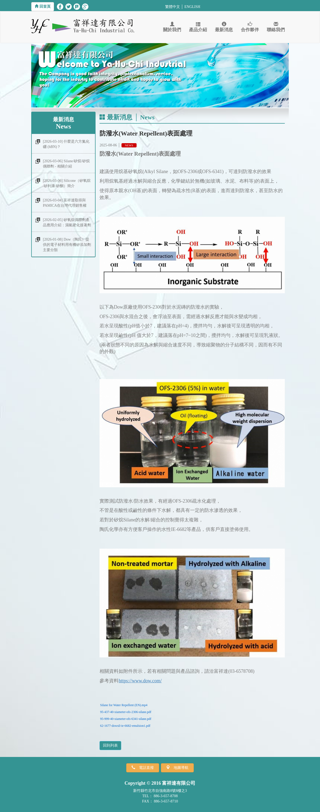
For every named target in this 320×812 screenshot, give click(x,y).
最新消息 (224, 27)
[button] (42, 6)
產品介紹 (198, 27)
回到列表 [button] (110, 745)
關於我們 (172, 27)
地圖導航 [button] (179, 767)
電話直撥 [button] (144, 767)
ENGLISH (192, 7)
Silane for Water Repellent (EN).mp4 (123, 705)
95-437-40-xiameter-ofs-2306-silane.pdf (125, 712)
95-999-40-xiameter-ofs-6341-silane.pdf (125, 719)
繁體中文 (172, 7)
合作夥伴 (250, 27)
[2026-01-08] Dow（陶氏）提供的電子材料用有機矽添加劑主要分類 (67, 244)
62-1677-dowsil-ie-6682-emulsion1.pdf (125, 726)
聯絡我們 (276, 27)
